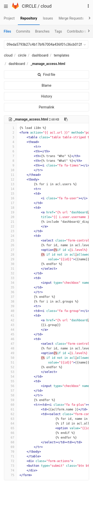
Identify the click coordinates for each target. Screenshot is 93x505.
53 (10, 372)
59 (10, 400)
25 (10, 240)
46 (10, 339)
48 (10, 348)
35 (10, 287)
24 (10, 236)
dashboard (40, 55)
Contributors (76, 31)
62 (10, 414)
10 (10, 170)
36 (10, 292)
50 (10, 358)
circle (22, 55)
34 (10, 282)
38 (10, 301)
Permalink (46, 107)
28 (10, 254)
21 (10, 221)
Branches (42, 31)
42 (10, 320)
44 (10, 329)
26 (10, 245)
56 (10, 386)
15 (10, 193)
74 (10, 470)
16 (10, 198)
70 (10, 451)
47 (10, 343)
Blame (46, 85)
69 (10, 447)
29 (10, 259)
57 (10, 390)
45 (10, 334)
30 (10, 264)
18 (10, 207)
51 (10, 362)
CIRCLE (29, 6)
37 (10, 297)
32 (10, 273)
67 (10, 437)
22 (10, 226)
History (46, 96)
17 (10, 203)
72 (10, 461)
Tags (58, 31)
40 (10, 311)
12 (10, 179)
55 (10, 381)
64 (10, 423)
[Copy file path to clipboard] (66, 119)
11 (10, 175)
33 (10, 278)
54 (10, 376)
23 (10, 231)
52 (10, 367)
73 (10, 465)
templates (61, 55)
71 (10, 456)
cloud (46, 6)
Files (7, 31)
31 (10, 268)
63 (10, 419)
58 (10, 395)
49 (10, 353)
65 (10, 428)
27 (10, 250)
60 (10, 404)
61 (10, 409)
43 (10, 325)
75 (10, 475)
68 (10, 442)
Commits (23, 31)
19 (10, 212)
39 (10, 306)
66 (10, 433)
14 (10, 189)
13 (10, 184)
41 (10, 315)
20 (10, 217)
